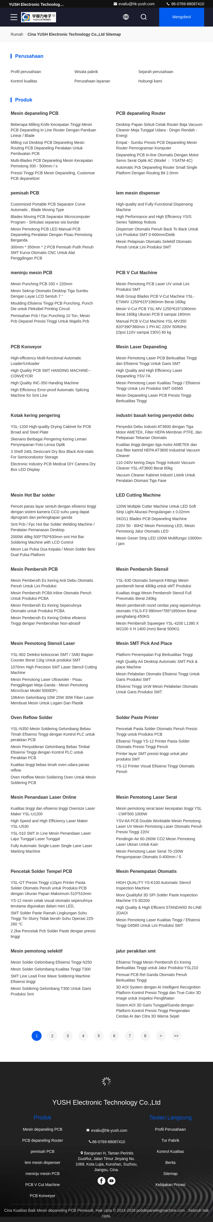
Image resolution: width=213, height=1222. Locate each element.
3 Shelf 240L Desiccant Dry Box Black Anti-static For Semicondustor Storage (52, 454)
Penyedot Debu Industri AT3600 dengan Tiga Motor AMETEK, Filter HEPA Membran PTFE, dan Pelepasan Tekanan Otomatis (159, 432)
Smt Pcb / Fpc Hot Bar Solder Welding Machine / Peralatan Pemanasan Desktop (52, 527)
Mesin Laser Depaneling (141, 346)
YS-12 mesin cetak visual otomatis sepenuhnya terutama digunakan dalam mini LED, (51, 903)
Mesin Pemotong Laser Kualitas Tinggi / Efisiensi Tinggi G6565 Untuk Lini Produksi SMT (158, 923)
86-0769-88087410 (185, 4)
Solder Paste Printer (137, 717)
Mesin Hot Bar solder (33, 495)
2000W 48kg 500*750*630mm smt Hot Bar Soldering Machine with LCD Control (47, 539)
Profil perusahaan (26, 71)
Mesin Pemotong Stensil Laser (43, 643)
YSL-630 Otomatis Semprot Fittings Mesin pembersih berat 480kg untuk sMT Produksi (153, 583)
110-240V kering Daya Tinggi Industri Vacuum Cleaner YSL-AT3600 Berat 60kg (155, 465)
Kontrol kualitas (24, 81)
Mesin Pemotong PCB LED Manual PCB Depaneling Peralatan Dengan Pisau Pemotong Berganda (51, 234)
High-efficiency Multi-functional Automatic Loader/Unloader (46, 361)
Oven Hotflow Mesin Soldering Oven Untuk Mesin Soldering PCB (53, 780)
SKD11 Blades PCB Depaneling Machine (151, 519)
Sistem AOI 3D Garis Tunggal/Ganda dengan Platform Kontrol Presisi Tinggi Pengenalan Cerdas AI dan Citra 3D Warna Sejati (155, 1010)
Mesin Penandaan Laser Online (43, 797)
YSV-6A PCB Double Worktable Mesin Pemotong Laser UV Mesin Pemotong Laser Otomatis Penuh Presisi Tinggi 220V (159, 826)
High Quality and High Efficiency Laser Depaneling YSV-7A (149, 373)
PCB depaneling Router (141, 113)
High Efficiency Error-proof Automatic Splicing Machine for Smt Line (50, 393)
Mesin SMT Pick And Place (144, 643)
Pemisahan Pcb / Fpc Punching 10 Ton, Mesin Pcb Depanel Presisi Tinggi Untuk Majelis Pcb (50, 318)
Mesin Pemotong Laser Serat (146, 797)
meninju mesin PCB (31, 272)
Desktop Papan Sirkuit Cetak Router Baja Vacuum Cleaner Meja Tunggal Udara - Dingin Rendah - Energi (159, 130)
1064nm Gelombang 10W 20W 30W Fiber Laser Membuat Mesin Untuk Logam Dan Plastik (52, 700)
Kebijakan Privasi (170, 1184)
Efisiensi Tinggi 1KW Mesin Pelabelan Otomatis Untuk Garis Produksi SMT (157, 689)
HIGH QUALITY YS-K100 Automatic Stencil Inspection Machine (153, 885)
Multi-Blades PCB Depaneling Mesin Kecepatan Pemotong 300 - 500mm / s (52, 163)
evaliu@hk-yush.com (134, 4)
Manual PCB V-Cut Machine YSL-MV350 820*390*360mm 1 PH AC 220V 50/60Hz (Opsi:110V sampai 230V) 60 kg (151, 326)
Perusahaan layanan (92, 81)
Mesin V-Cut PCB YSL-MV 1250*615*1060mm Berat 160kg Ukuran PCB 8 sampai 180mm (156, 311)
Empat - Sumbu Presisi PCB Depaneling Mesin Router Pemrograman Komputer (156, 145)
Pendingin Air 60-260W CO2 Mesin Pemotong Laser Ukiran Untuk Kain (155, 842)
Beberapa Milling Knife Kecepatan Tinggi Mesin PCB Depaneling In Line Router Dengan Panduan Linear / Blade (53, 130)
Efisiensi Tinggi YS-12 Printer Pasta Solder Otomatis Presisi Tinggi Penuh (153, 744)
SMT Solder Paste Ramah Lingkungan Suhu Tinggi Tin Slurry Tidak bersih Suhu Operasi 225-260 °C (52, 918)
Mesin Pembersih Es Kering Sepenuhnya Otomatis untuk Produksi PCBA (46, 608)
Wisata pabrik (86, 71)
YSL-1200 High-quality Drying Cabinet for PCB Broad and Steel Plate (51, 429)
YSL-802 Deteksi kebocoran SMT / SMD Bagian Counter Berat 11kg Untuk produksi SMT (52, 657)
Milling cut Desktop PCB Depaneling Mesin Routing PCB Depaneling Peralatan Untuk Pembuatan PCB (47, 148)
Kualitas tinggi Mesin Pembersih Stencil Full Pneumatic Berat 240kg (154, 596)
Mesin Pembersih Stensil (142, 569)
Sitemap (170, 1173)
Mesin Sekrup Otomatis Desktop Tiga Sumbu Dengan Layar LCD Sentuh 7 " (49, 294)
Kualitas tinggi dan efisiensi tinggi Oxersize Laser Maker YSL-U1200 (53, 811)
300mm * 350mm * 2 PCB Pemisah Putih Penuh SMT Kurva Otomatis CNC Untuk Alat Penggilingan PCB (52, 252)
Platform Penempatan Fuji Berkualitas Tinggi (154, 654)
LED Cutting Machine (138, 495)
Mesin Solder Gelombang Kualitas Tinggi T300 (50, 969)
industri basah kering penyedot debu (155, 415)
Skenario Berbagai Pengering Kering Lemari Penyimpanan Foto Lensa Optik (49, 442)
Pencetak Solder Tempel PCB (41, 871)
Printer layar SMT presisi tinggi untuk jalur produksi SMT (152, 756)
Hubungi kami (150, 81)
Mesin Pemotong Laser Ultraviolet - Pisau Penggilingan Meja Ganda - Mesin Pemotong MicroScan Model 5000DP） (49, 685)
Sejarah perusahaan (155, 71)
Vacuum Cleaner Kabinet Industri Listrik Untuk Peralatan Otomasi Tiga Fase (155, 478)
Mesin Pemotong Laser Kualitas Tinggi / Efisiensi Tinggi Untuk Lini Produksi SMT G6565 (158, 386)
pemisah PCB (25, 193)
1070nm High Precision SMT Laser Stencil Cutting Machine (54, 670)
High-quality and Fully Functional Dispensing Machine (154, 207)
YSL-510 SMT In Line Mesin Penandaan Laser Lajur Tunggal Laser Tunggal (51, 836)
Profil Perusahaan (170, 1129)
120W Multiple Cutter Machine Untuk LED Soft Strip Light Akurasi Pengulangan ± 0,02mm (156, 509)
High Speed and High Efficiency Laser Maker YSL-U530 (49, 824)
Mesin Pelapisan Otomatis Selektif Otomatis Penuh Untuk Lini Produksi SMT (154, 244)
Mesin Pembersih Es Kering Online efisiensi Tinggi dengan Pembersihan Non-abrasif (48, 621)
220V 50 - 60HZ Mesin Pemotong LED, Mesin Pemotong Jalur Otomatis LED (155, 528)
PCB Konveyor (26, 346)
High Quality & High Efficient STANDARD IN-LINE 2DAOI (159, 910)
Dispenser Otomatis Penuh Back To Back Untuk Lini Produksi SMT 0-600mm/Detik (157, 232)
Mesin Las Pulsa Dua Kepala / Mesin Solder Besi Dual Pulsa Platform (53, 552)
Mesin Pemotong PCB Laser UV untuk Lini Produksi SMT (152, 287)
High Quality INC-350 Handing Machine (44, 383)
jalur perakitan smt (136, 951)
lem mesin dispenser (138, 193)
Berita (170, 1162)
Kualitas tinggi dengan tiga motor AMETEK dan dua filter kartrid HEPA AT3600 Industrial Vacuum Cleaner (158, 450)
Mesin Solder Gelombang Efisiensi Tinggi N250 (51, 962)
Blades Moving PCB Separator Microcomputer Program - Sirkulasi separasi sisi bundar (50, 219)
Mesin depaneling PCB (34, 113)
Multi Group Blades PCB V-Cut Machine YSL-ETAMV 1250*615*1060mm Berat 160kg (155, 299)
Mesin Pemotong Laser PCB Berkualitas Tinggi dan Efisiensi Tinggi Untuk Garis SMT (156, 361)
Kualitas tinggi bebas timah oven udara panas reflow (50, 767)
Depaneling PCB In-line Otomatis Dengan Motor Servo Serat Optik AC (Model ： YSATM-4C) (157, 158)
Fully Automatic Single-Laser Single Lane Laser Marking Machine (51, 848)
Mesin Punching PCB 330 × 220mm (41, 284)
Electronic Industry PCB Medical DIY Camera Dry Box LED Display (53, 467)
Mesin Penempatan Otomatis (146, 871)
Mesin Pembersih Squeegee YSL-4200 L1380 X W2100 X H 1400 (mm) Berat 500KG (157, 626)
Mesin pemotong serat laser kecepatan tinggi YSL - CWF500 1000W (159, 811)
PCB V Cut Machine (136, 272)
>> (176, 1036)
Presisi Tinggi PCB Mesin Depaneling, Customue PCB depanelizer (53, 176)
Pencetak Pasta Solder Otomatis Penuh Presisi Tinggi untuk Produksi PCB (156, 731)
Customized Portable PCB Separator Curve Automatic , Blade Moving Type (48, 207)
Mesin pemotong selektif (36, 951)
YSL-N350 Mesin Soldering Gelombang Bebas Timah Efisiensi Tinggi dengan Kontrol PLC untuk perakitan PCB (53, 734)
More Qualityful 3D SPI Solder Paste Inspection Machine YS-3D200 (157, 898)
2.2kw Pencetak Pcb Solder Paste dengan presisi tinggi (53, 934)
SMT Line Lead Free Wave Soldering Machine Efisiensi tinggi (50, 979)
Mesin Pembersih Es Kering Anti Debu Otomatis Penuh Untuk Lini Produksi (52, 583)
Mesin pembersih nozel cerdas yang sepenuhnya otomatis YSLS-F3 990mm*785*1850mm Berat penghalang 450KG (158, 611)
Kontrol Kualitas (170, 1151)
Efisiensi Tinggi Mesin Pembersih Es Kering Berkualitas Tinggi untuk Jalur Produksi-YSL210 (157, 965)
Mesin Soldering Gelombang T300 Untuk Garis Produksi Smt (51, 991)
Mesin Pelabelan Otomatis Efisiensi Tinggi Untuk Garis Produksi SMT (158, 677)
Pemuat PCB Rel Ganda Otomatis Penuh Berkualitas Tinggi (151, 977)
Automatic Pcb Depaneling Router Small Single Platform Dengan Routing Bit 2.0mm (156, 170)
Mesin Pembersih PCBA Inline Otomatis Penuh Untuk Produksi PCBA (51, 596)
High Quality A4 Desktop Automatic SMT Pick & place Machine (157, 664)
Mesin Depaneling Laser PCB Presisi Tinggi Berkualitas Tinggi (153, 398)
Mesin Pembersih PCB (34, 569)
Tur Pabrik (170, 1140)
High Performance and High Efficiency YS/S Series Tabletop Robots (154, 219)
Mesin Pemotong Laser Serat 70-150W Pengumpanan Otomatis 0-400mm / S (149, 854)
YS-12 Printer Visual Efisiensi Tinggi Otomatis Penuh (155, 769)
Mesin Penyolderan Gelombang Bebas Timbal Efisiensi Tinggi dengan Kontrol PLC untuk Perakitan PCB (50, 752)
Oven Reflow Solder (31, 717)
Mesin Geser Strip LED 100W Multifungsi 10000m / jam (159, 541)
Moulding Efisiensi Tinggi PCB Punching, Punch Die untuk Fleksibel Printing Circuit (52, 306)
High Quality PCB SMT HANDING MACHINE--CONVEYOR (50, 373)
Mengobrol (182, 17)
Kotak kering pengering (35, 415)
